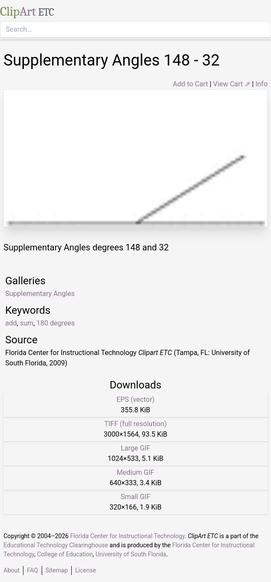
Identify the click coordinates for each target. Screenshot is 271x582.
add (11, 323)
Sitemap (57, 570)
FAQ (32, 570)
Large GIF (135, 448)
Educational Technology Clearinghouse (55, 545)
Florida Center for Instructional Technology (127, 536)
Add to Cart (190, 84)
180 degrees (55, 323)
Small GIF (135, 497)
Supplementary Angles (40, 293)
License (85, 570)
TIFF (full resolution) (135, 424)
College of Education (65, 554)
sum (26, 323)
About (11, 570)
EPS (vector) (135, 399)
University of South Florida (131, 554)
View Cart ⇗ (232, 84)
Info (261, 84)
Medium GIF (135, 472)
